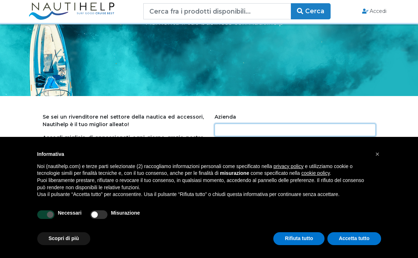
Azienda (225, 117)
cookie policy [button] (315, 173)
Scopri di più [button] (64, 238)
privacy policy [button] (288, 166)
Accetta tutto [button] (354, 238)
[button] (377, 154)
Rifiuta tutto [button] (299, 238)
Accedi (374, 11)
